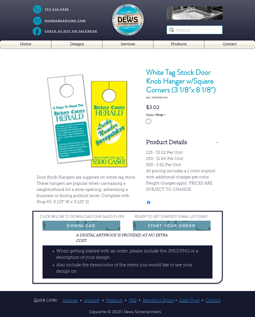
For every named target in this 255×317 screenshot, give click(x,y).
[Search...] (194, 30)
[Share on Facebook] (148, 202)
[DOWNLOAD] (81, 226)
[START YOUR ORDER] (172, 226)
